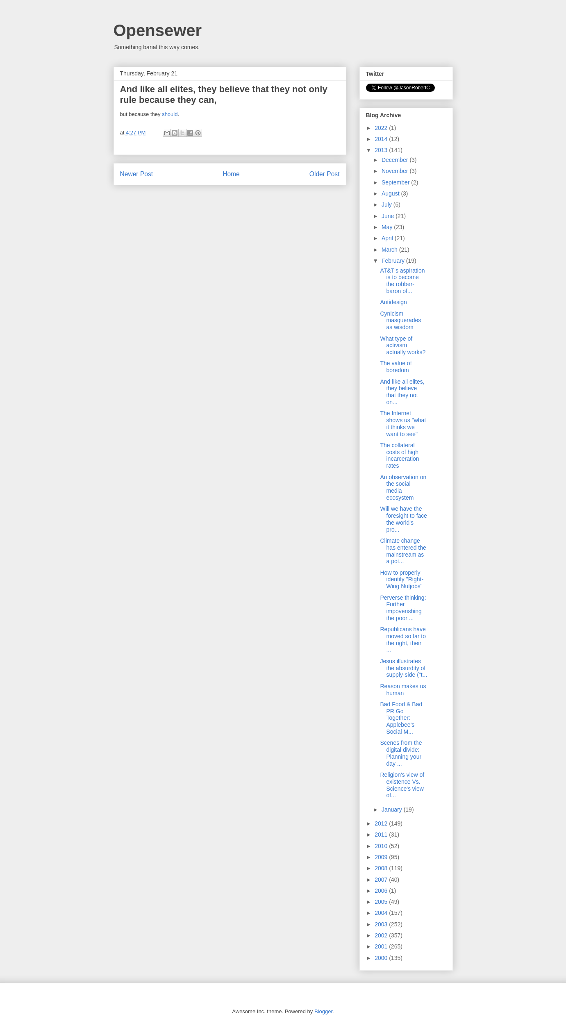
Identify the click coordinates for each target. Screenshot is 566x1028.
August (391, 193)
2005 (382, 901)
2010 (382, 846)
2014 (382, 139)
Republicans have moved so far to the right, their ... (403, 639)
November (395, 171)
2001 (382, 946)
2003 (382, 924)
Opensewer (158, 30)
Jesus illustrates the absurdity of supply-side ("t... (403, 668)
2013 (382, 150)
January (393, 809)
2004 (382, 913)
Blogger (323, 1011)
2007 (382, 879)
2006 (382, 890)
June (389, 216)
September (396, 182)
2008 (382, 868)
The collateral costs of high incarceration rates (399, 455)
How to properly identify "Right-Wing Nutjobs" (401, 579)
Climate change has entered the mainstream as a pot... (403, 550)
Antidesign (393, 302)
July (387, 204)
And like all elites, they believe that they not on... (402, 391)
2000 (382, 958)
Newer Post (136, 174)
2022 (382, 128)
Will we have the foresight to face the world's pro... (403, 518)
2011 (382, 834)
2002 (382, 935)
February (394, 260)
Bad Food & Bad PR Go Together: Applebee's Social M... (401, 718)
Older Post (324, 174)
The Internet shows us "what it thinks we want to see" (403, 423)
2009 (382, 857)
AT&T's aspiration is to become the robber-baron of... (402, 280)
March (390, 249)
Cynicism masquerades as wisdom (400, 320)
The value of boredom (395, 366)
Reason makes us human (403, 689)
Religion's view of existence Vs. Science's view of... (402, 784)
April (388, 238)
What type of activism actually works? (402, 345)
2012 (382, 823)
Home (231, 174)
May (388, 227)
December (395, 160)
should (169, 114)
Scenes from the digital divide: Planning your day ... (401, 752)
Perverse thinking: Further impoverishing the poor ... (403, 607)
